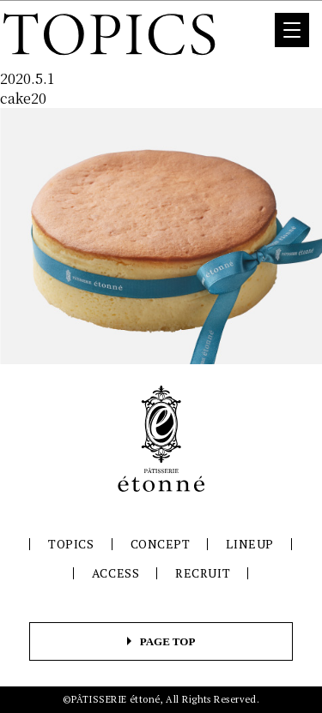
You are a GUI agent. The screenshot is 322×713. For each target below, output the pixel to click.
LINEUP (249, 544)
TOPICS (71, 544)
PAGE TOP (168, 641)
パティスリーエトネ (161, 438)
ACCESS (115, 573)
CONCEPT (161, 544)
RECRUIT (202, 573)
